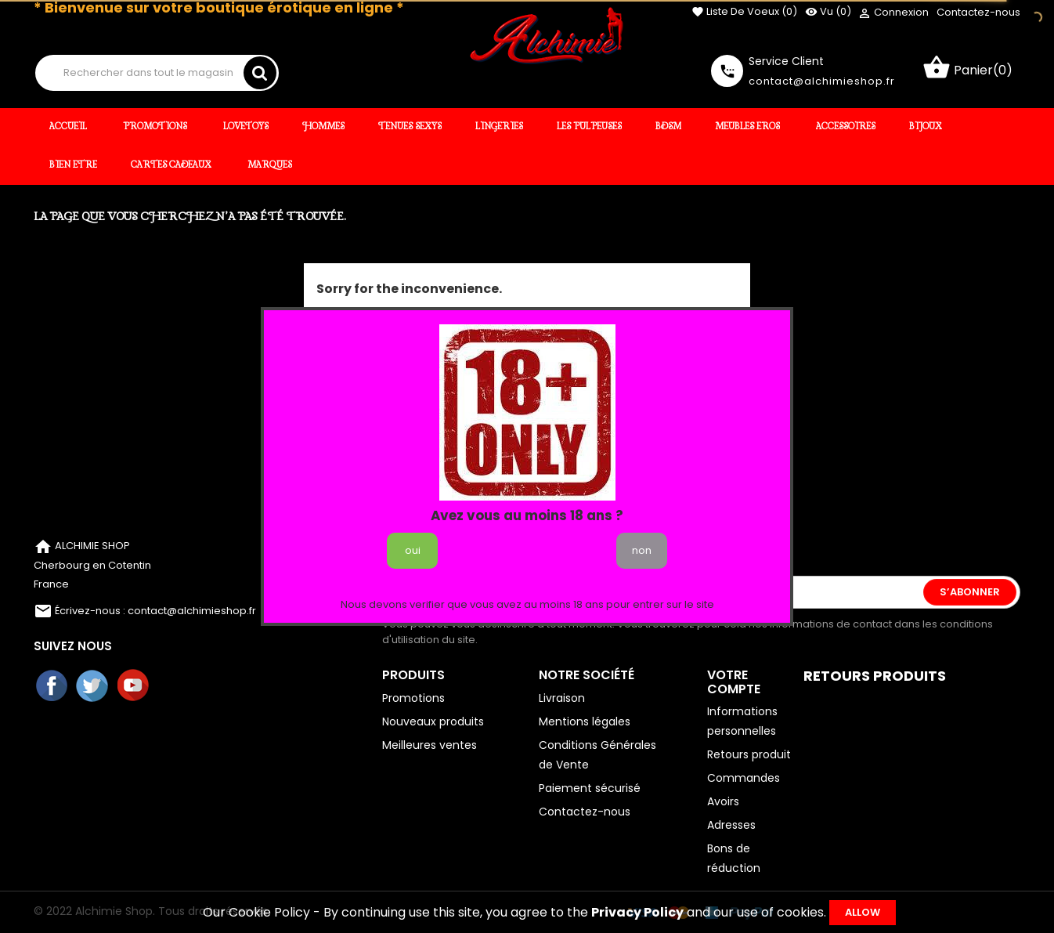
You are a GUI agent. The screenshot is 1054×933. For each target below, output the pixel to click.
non (642, 550)
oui (413, 550)
